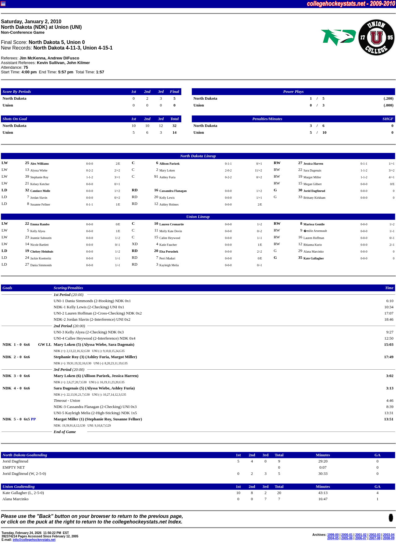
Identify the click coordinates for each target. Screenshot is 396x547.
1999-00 (333, 534)
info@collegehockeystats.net (34, 539)
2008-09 (388, 538)
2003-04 (388, 534)
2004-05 (333, 538)
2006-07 (361, 538)
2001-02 (361, 534)
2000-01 (347, 534)
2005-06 (347, 538)
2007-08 (375, 538)
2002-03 (375, 534)
